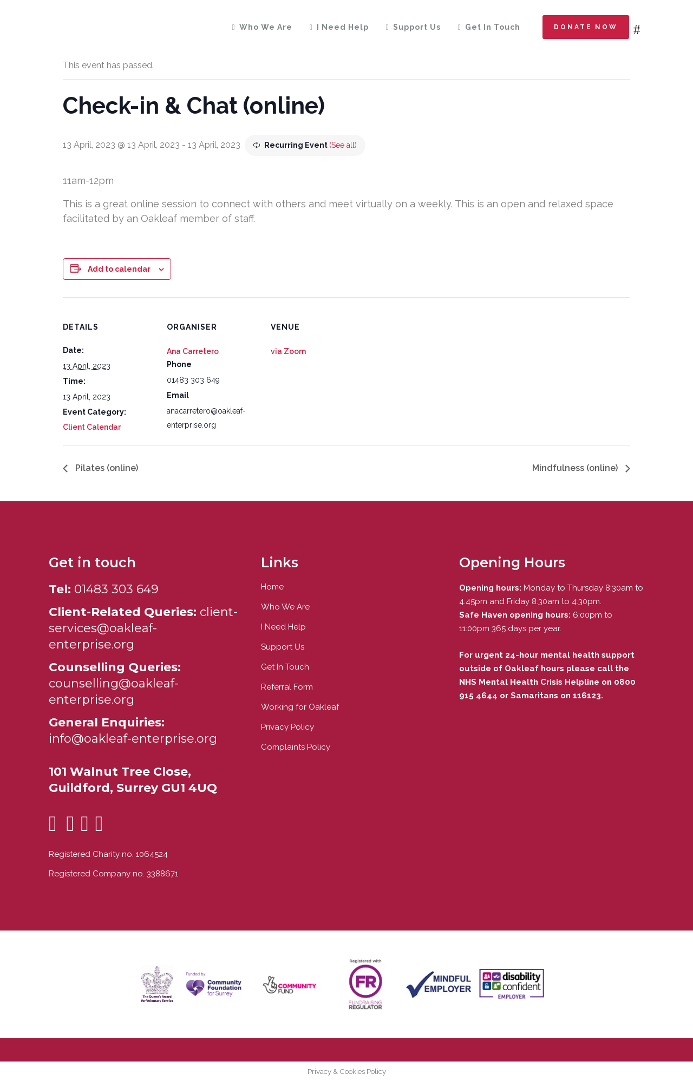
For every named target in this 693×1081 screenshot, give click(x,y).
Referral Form (287, 687)
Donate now (586, 27)
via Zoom (288, 351)
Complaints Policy (295, 747)
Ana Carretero (193, 351)
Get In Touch (285, 667)
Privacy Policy (287, 727)
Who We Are (285, 607)
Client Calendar (92, 427)
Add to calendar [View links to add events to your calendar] (119, 269)
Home (272, 587)
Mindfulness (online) (576, 468)
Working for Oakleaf (300, 707)
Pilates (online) (105, 468)
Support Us (282, 647)
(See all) (343, 145)
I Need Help (283, 627)
